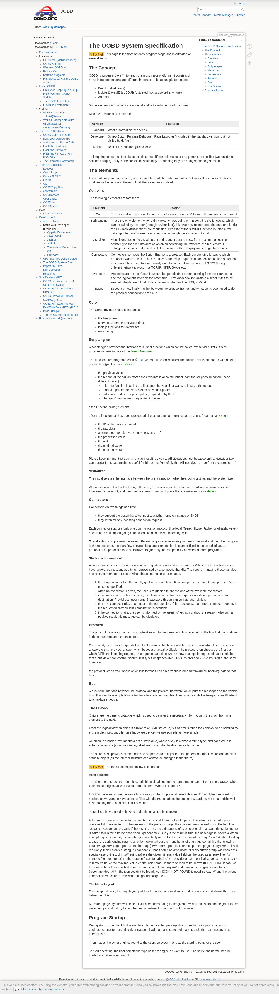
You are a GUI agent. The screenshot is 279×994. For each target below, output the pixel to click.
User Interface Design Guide (60, 258)
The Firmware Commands (58, 161)
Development (47, 217)
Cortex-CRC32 (52, 176)
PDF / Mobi (60, 47)
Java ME (52, 239)
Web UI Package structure (58, 120)
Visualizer (213, 70)
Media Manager (223, 15)
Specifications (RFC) (51, 277)
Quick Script (50, 172)
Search (243, 9)
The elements (213, 54)
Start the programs (54, 75)
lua (141, 360)
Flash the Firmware (54, 150)
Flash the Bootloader (55, 146)
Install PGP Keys (53, 213)
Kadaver (48, 168)
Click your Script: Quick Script (60, 90)
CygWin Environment (59, 232)
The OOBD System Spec (58, 262)
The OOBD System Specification (221, 46)
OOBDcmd (49, 202)
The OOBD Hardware (52, 131)
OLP (46, 183)
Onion (129, 364)
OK (17, 989)
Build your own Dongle (56, 138)
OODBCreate (51, 195)
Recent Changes (201, 15)
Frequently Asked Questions (56, 318)
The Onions (214, 86)
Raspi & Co (50, 71)
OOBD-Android (52, 63)
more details (207, 491)
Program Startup (214, 90)
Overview (212, 58)
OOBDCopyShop (53, 187)
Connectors (214, 74)
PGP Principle (51, 311)
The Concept (212, 50)
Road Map (49, 273)
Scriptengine (214, 66)
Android (51, 243)
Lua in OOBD (47, 86)
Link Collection (52, 269)
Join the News (51, 221)
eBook (54, 43)
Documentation (48, 52)
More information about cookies (42, 989)
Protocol (212, 78)
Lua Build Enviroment (55, 104)
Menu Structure (141, 351)
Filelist (47, 179)
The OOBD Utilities (50, 164)
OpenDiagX (50, 198)
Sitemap (240, 15)
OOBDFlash (50, 206)
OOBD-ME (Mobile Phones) (59, 60)
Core (210, 62)
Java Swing (54, 236)
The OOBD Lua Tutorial (57, 101)
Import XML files (52, 266)
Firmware (52, 254)
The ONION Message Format (60, 314)
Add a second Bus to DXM (59, 142)
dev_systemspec (55, 27)
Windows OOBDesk (55, 67)
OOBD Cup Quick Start (57, 134)
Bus (209, 82)
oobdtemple (50, 191)
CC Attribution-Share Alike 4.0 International (194, 979)
